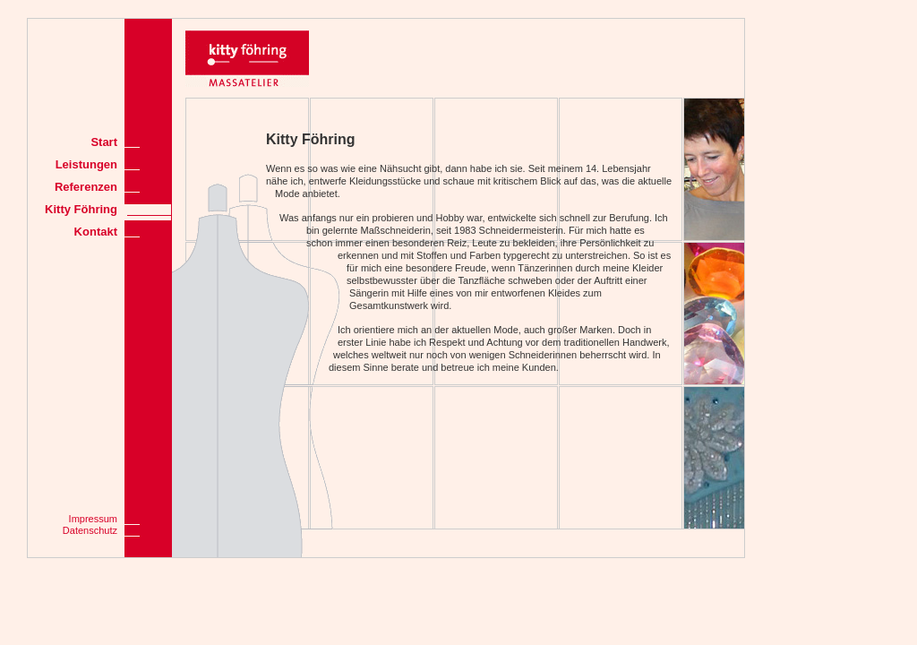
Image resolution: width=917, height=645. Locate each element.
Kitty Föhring (81, 209)
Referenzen (86, 187)
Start (103, 142)
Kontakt (95, 231)
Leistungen (86, 164)
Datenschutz (90, 530)
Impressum (93, 518)
